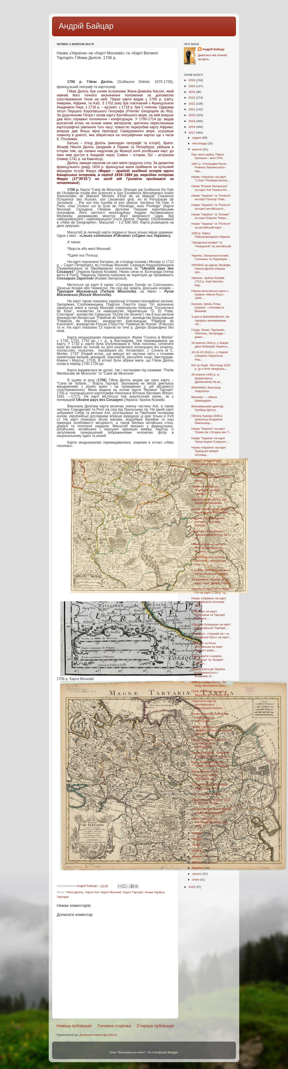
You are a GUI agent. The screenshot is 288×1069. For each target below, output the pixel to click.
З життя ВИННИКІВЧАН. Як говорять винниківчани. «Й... (210, 320)
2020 (192, 115)
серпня (197, 839)
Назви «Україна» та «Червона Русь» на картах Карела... (211, 730)
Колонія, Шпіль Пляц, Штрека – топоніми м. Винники (208, 307)
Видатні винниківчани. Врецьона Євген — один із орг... (211, 464)
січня (196, 879)
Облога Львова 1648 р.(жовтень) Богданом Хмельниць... (207, 419)
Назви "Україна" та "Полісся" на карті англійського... (211, 206)
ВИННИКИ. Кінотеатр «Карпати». (206, 389)
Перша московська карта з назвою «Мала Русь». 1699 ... (209, 294)
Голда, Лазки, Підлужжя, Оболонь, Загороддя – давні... (208, 333)
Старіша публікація (155, 1025)
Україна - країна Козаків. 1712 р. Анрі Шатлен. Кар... (208, 281)
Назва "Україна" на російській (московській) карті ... (209, 822)
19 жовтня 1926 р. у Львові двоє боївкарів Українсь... (210, 344)
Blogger (173, 1052)
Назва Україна (154, 892)
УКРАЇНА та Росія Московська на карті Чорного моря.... (207, 647)
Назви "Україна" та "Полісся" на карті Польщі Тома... (211, 197)
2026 (192, 80)
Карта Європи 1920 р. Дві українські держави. (208, 501)
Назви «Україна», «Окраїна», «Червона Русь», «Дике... (211, 754)
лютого (197, 874)
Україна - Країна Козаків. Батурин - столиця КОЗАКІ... (208, 522)
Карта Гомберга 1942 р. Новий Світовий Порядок (210, 764)
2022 (192, 103)
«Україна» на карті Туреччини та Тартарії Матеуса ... (208, 615)
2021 (192, 109)
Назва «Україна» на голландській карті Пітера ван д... (210, 477)
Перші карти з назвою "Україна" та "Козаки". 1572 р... (207, 659)
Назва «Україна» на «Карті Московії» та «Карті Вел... (210, 510)
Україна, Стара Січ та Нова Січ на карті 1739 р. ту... (210, 590)
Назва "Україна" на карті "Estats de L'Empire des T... (211, 430)
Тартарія (63, 896)
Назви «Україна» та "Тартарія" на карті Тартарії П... (205, 490)
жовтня (197, 149)
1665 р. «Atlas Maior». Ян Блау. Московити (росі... (209, 683)
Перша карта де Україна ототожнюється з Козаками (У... (208, 672)
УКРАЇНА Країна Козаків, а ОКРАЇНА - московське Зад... (209, 561)
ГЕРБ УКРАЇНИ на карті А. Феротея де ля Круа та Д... (211, 693)
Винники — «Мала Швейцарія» (204, 398)
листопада (200, 143)
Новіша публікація (74, 1025)
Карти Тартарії (133, 892)
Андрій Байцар (86, 26)
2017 (192, 132)
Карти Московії (111, 892)
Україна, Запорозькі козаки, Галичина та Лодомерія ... (210, 257)
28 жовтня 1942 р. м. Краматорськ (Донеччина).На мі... (206, 378)
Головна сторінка (114, 1025)
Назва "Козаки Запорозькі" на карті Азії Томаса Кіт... (210, 187)
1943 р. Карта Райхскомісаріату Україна (210, 235)
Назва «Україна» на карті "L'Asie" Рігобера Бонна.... (210, 178)
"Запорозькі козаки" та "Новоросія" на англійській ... (211, 246)
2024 (192, 92)
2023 (192, 97)
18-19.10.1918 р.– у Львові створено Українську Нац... (209, 356)
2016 (192, 887)
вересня (198, 833)
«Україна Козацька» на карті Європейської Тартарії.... (210, 626)
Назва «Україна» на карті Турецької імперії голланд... (208, 451)
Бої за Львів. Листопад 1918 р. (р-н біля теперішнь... (210, 367)
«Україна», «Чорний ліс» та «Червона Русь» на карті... (211, 635)
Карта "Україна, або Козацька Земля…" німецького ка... (206, 775)
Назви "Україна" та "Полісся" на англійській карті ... (211, 225)
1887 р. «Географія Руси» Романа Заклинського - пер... (209, 167)
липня (196, 844)
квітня (196, 862)
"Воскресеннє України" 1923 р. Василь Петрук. (210, 801)
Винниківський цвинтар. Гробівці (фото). (207, 408)
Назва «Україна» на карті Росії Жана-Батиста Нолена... (208, 547)
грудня (197, 137)
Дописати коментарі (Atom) (98, 1034)
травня (197, 856)
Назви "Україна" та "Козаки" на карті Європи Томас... (210, 216)
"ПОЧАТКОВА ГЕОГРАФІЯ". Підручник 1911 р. (210, 786)
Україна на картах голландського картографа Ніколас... (208, 704)
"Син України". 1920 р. (206, 794)
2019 (192, 121)
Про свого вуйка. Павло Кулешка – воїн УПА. (207, 156)
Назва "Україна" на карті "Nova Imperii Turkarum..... (210, 440)
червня (197, 850)
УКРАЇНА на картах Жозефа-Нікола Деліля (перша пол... (211, 268)
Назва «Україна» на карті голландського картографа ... (208, 743)
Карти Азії (92, 892)
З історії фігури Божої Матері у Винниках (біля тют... (211, 810)
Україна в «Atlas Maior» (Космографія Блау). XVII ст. (210, 535)
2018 (192, 126)
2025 (192, 86)
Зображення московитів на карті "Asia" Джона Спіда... (211, 581)
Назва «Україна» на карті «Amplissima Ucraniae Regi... (208, 602)
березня (198, 868)
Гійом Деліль (75, 892)
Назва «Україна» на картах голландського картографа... (210, 717)
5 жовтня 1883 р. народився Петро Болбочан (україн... (210, 572)
